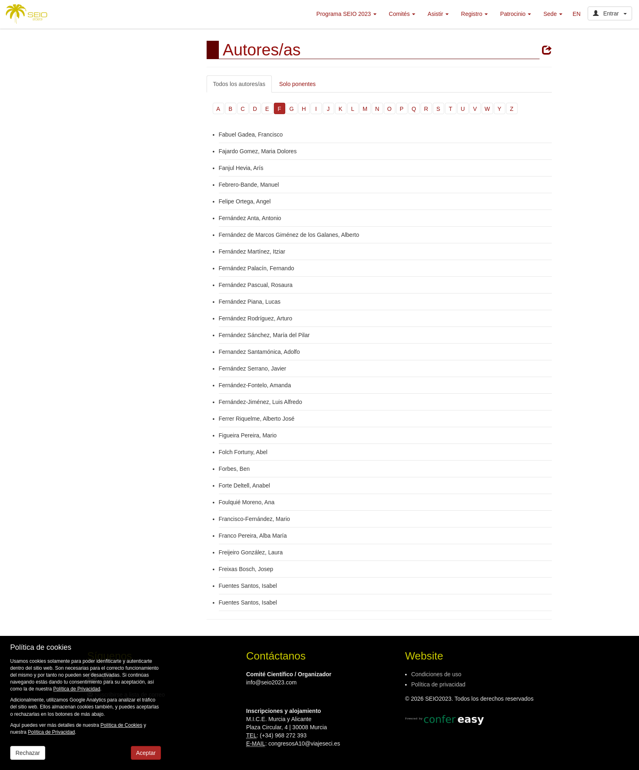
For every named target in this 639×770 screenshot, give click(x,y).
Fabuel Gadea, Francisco (251, 134)
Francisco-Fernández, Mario (254, 519)
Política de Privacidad (76, 689)
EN (576, 14)
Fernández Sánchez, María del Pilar (264, 335)
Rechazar (27, 753)
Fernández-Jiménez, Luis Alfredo (261, 402)
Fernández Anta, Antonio (251, 218)
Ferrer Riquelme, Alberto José (257, 418)
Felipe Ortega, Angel (245, 201)
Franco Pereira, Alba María (253, 535)
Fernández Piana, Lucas (250, 301)
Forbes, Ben (234, 469)
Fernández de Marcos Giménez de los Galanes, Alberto (289, 235)
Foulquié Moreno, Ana (247, 502)
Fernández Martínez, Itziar (252, 251)
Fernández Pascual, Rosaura (256, 285)
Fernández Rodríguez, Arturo (256, 318)
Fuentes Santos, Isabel (248, 585)
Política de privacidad (438, 684)
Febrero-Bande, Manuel (249, 184)
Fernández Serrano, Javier (252, 368)
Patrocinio (515, 14)
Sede (552, 14)
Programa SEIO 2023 (346, 14)
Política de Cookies (121, 725)
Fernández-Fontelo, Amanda (255, 385)
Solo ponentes (297, 84)
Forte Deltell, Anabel (244, 485)
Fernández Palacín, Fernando (256, 268)
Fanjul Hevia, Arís (241, 168)
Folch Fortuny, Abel (243, 452)
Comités (402, 14)
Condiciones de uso (436, 674)
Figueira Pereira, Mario (248, 435)
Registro (474, 14)
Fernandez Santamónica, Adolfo (259, 352)
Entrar (610, 13)
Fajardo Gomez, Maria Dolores (258, 151)
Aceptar (146, 753)
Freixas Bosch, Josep (246, 569)
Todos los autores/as (239, 84)
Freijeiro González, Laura (251, 552)
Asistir (438, 14)
